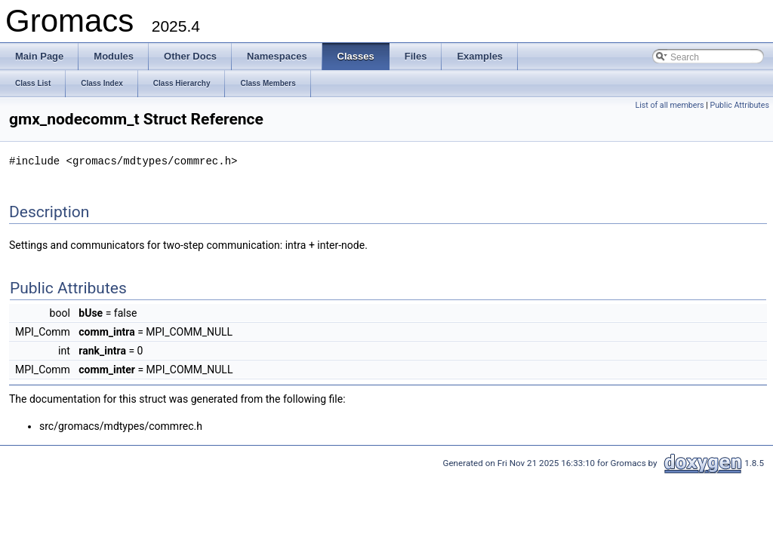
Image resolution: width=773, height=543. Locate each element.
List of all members (669, 105)
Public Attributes (739, 105)
